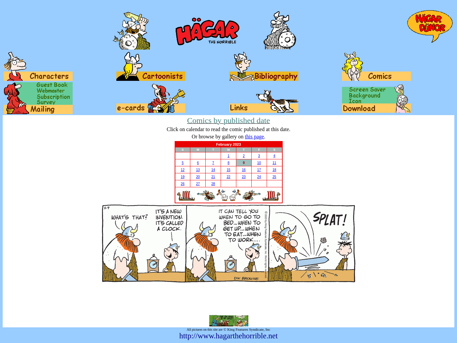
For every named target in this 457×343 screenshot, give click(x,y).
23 (244, 177)
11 (274, 163)
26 (182, 184)
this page (254, 136)
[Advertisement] (228, 299)
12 (182, 170)
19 (182, 177)
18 (274, 170)
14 (213, 170)
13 (198, 170)
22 (228, 177)
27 (198, 184)
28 (213, 184)
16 (244, 170)
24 (259, 177)
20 (198, 177)
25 (274, 177)
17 (259, 170)
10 (259, 163)
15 (228, 170)
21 (213, 177)
